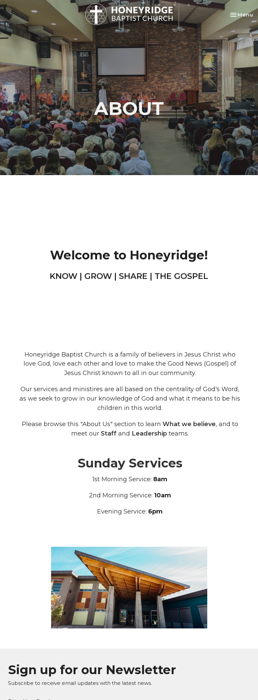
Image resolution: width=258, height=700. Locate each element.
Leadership (149, 433)
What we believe (189, 424)
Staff (109, 433)
